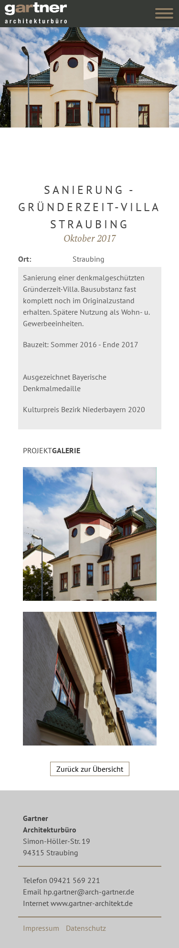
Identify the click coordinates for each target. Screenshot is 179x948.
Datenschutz (86, 928)
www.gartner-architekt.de (92, 903)
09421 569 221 (74, 880)
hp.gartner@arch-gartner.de (88, 891)
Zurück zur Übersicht (89, 769)
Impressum (41, 928)
